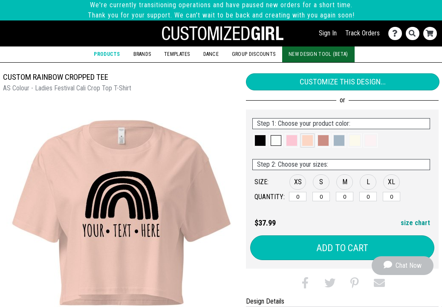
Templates (177, 54)
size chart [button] (415, 223)
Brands (142, 54)
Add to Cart (342, 248)
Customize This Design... (343, 82)
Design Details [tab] (265, 301)
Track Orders (362, 33)
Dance (211, 54)
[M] (344, 196)
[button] (260, 140)
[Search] (414, 33)
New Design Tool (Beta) (318, 54)
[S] (321, 196)
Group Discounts (253, 54)
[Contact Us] (397, 33)
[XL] (391, 196)
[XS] (297, 196)
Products (107, 54)
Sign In (328, 33)
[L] (368, 196)
